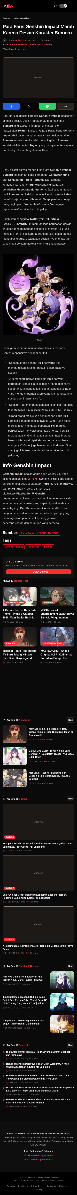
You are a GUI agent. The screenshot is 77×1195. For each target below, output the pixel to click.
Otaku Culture (36, 44)
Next (70, 720)
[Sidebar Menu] (72, 6)
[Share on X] (29, 106)
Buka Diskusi (38, 571)
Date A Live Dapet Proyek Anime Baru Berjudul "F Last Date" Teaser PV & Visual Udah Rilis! (51, 754)
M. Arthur (17, 40)
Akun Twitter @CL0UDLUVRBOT (39, 533)
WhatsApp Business (42, 1159)
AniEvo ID (18, 720)
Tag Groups (39, 1190)
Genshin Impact (13, 546)
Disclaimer (63, 1186)
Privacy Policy (37, 1186)
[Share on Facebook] (11, 106)
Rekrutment (23, 1186)
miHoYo (48, 546)
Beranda (6, 18)
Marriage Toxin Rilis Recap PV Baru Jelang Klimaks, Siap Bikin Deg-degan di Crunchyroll (51, 732)
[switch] (63, 6)
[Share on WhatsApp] (47, 106)
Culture (10, 837)
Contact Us (51, 1186)
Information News (22, 18)
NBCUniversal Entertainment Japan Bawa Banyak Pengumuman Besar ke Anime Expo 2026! (57, 617)
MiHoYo (32, 478)
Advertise (11, 1186)
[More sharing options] (65, 106)
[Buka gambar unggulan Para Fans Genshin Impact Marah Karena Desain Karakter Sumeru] (38, 77)
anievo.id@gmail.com (42, 1155)
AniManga (49, 602)
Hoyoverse (33, 546)
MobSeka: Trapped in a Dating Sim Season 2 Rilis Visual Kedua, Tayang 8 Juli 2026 (49, 775)
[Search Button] (55, 6)
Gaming (48, 44)
